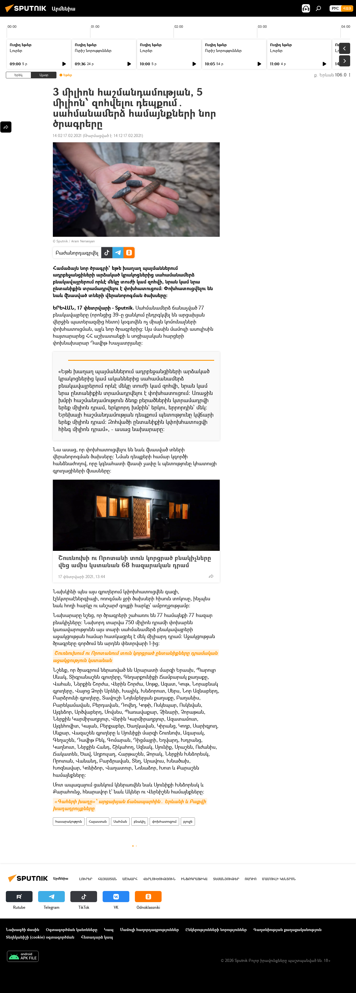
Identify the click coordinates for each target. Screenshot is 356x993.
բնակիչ (139, 821)
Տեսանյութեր (226, 879)
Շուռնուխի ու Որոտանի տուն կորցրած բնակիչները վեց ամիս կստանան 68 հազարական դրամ (134, 561)
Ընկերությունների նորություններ (216, 929)
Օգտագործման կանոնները (71, 929)
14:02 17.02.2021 (67, 135)
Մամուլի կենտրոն (279, 879)
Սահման (120, 821)
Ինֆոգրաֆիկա (194, 879)
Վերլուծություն (159, 879)
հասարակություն (68, 821)
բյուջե (187, 821)
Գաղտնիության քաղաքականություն (287, 929)
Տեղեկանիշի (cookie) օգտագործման (40, 937)
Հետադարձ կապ (97, 937)
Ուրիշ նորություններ (93, 50)
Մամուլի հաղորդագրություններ (149, 929)
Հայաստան (98, 821)
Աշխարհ (129, 879)
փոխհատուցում (164, 821)
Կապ (108, 929)
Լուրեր (16, 50)
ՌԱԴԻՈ (250, 879)
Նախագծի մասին (22, 929)
